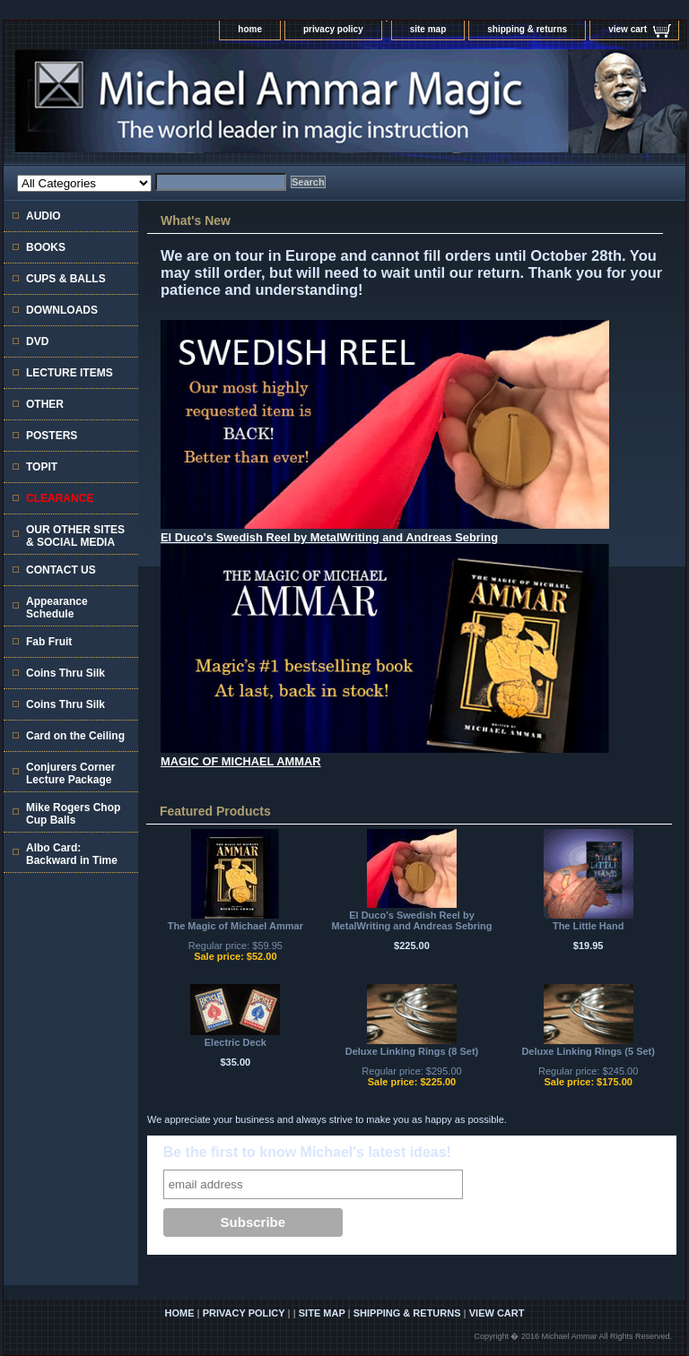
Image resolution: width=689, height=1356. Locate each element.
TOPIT (41, 467)
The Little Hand (588, 925)
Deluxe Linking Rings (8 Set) (412, 1051)
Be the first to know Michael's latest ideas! (307, 1152)
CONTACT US (61, 570)
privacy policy (333, 29)
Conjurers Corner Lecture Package (70, 773)
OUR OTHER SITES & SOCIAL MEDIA (75, 535)
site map (428, 29)
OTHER (45, 404)
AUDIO (43, 216)
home (250, 29)
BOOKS (45, 247)
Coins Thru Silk (65, 673)
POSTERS (51, 435)
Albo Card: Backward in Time (72, 854)
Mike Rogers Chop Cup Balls (73, 813)
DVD (37, 341)
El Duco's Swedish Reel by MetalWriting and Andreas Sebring (411, 920)
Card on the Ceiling (75, 736)
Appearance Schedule (57, 607)
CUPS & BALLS (66, 278)
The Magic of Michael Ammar (235, 925)
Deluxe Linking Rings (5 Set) (588, 1051)
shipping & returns (527, 29)
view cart (627, 29)
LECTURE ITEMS (69, 373)
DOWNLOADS (62, 310)
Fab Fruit (49, 641)
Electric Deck (235, 1042)
